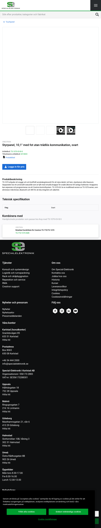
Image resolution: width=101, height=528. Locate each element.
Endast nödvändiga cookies (68, 512)
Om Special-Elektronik (63, 269)
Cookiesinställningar (62, 296)
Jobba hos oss (59, 276)
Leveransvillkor (59, 286)
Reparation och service (13, 279)
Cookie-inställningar (47, 519)
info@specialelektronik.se (15, 363)
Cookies (56, 293)
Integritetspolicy (60, 290)
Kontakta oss (58, 273)
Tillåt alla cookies (26, 512)
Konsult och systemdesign (15, 269)
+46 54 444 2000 (10, 360)
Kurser (55, 283)
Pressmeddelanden (12, 316)
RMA (4, 283)
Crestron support (10, 286)
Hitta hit (6, 340)
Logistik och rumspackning (16, 273)
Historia (56, 279)
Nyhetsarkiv (8, 312)
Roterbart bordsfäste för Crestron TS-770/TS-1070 (35, 230)
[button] (95, 5)
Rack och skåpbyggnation (15, 276)
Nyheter (6, 309)
